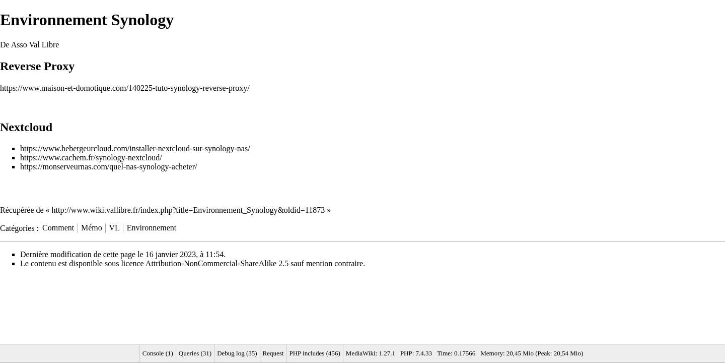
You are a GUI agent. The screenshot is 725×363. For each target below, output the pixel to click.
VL (114, 227)
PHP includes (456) (314, 353)
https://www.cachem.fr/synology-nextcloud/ (91, 157)
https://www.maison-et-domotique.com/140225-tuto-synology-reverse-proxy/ (125, 88)
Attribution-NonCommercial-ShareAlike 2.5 (217, 263)
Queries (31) (195, 353)
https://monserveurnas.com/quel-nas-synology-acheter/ (108, 166)
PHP (406, 353)
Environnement (152, 227)
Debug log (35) (237, 353)
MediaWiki (361, 353)
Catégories (17, 227)
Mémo (91, 227)
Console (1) (157, 353)
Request (273, 353)
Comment (58, 227)
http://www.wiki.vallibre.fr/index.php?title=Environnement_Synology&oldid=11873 (188, 210)
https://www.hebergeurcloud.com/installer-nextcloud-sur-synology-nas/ (135, 148)
